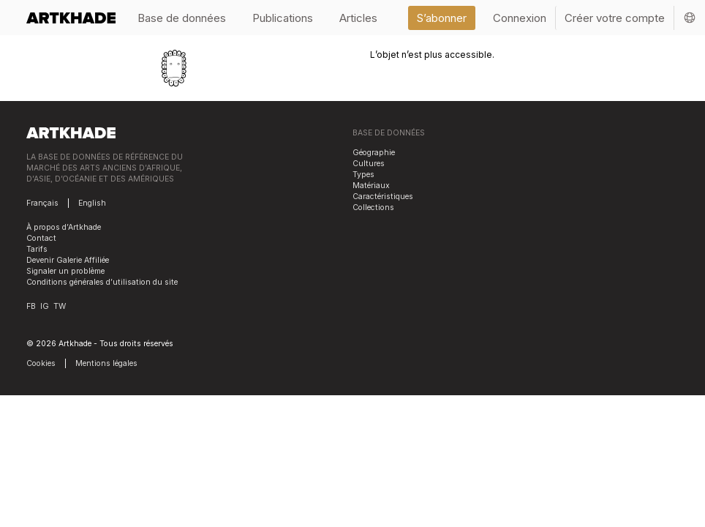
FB (31, 306)
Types (363, 174)
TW (59, 306)
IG (44, 306)
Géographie (373, 152)
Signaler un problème (65, 271)
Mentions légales (106, 363)
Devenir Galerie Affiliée (67, 260)
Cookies (41, 363)
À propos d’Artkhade (63, 227)
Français (42, 203)
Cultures (368, 163)
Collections (373, 207)
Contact (41, 238)
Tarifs (37, 249)
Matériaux (371, 185)
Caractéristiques (382, 196)
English (92, 203)
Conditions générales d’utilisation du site (102, 282)
